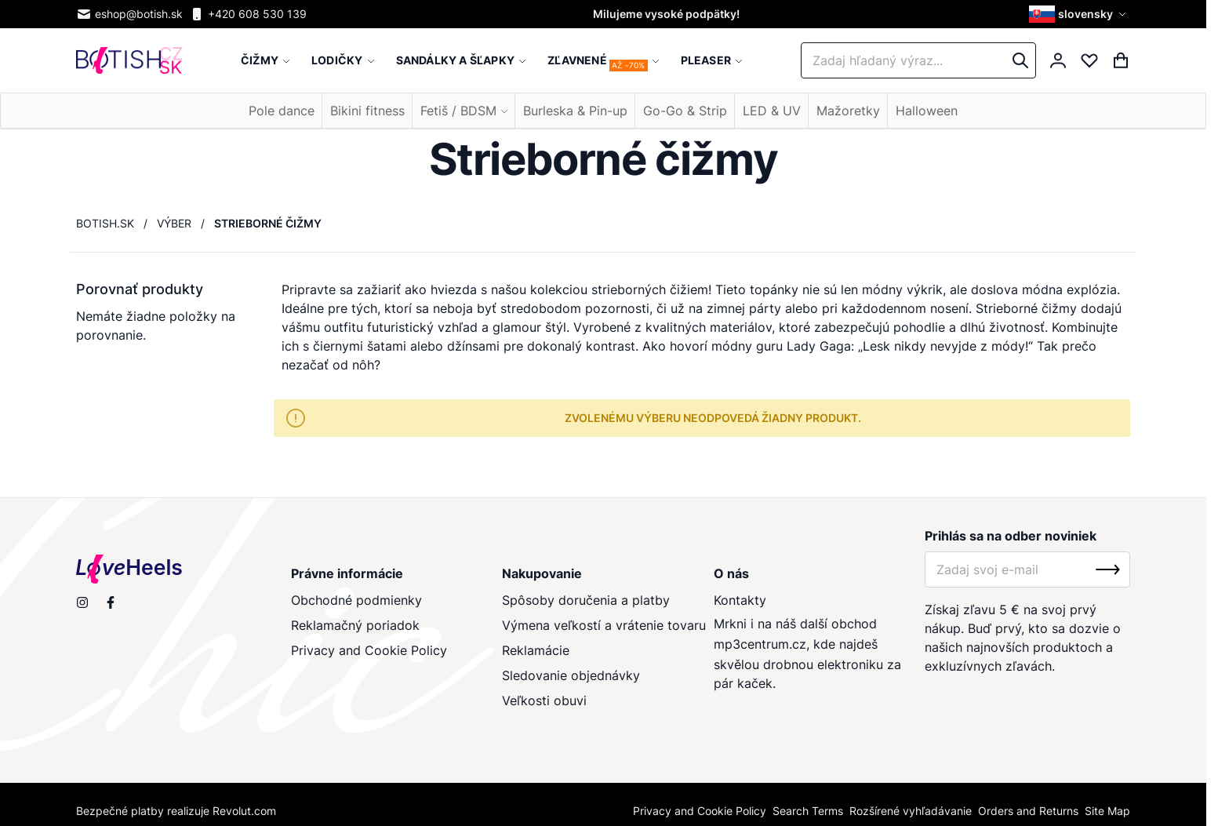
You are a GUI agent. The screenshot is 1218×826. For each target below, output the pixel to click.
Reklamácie (535, 650)
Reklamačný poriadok (355, 625)
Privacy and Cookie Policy (369, 650)
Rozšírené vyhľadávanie (910, 810)
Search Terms (808, 810)
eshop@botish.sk (129, 14)
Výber (174, 223)
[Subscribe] (1107, 569)
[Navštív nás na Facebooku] (110, 602)
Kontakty (740, 600)
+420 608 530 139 (248, 14)
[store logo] (129, 61)
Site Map (1107, 810)
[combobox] (918, 60)
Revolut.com (244, 810)
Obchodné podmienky (356, 600)
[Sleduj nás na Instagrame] (82, 602)
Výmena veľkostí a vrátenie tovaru (604, 625)
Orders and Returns (1028, 810)
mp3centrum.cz (760, 644)
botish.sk (105, 223)
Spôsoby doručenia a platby (586, 600)
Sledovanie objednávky (571, 675)
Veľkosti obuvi (544, 700)
